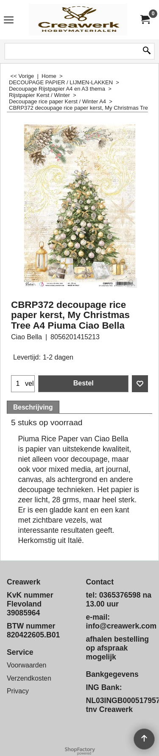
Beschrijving (33, 407)
